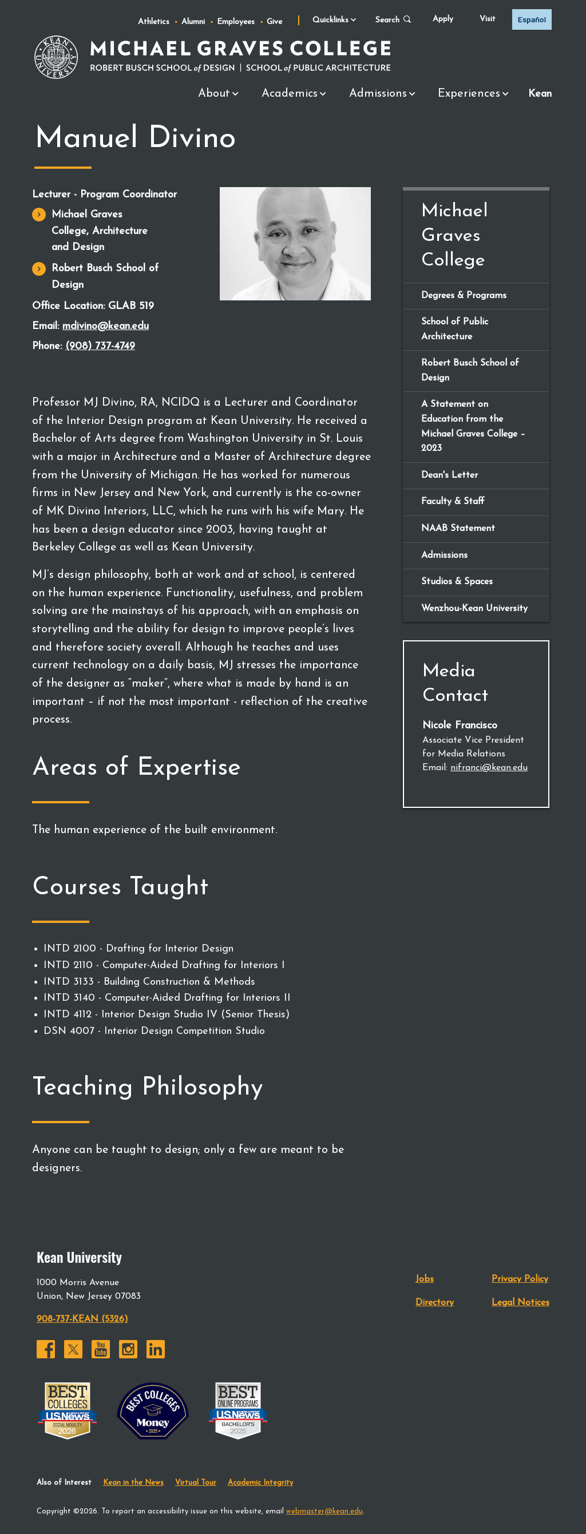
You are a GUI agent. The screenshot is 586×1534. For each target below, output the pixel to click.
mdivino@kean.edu (105, 325)
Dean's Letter (449, 474)
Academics (297, 94)
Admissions (385, 94)
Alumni (193, 22)
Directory (434, 1302)
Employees (236, 22)
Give (274, 22)
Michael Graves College (454, 235)
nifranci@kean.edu (489, 767)
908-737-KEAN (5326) (82, 1318)
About (221, 94)
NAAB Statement (458, 528)
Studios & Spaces (457, 581)
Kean (540, 93)
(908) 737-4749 (100, 345)
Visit (488, 19)
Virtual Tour (195, 1482)
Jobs (424, 1278)
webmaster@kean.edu (324, 1510)
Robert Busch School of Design (105, 276)
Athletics (153, 22)
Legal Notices (520, 1302)
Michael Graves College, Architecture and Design (100, 231)
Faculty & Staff (453, 501)
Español (532, 19)
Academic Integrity (260, 1482)
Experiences (476, 94)
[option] (532, 19)
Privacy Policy (520, 1278)
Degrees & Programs (463, 294)
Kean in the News (133, 1482)
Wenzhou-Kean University (474, 608)
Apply (443, 19)
